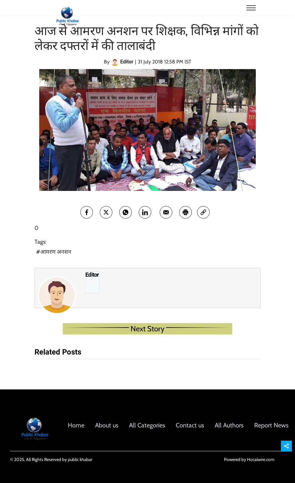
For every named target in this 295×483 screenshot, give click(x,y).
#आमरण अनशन (53, 251)
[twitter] (106, 212)
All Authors (229, 425)
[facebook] (86, 212)
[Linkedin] (145, 212)
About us (106, 425)
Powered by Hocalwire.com (249, 459)
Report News (271, 425)
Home (76, 425)
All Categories (147, 425)
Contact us (190, 425)
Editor (92, 275)
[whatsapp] (125, 212)
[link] (203, 212)
